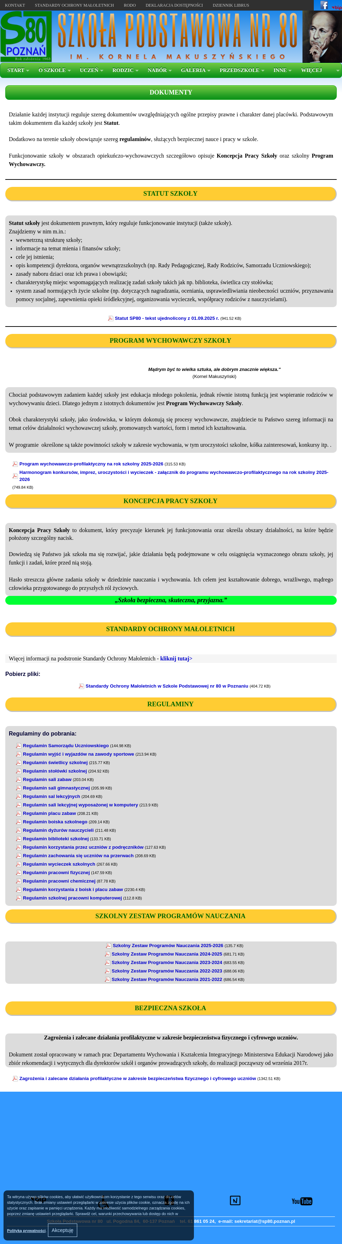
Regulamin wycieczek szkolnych (59, 864)
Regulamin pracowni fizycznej (56, 872)
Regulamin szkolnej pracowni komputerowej (72, 898)
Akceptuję (62, 1230)
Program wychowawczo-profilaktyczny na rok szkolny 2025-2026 (91, 463)
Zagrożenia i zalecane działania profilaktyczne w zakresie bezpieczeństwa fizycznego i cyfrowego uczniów (137, 1078)
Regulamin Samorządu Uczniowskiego (66, 745)
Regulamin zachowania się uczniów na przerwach (78, 855)
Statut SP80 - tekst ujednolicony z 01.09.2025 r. (167, 318)
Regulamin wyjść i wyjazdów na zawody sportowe (78, 754)
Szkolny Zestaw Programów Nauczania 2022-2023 (167, 971)
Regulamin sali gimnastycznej (56, 788)
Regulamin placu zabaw (49, 813)
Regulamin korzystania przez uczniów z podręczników (83, 847)
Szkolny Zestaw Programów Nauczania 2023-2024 (167, 962)
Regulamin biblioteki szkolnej (56, 838)
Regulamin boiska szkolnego (55, 821)
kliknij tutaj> (176, 658)
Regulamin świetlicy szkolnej (55, 762)
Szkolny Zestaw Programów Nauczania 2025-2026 (168, 945)
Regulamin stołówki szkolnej (55, 771)
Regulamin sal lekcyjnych (51, 796)
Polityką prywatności (26, 1230)
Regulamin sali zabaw (47, 779)
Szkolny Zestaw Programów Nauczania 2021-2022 (167, 979)
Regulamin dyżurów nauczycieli (58, 830)
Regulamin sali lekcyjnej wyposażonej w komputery (80, 804)
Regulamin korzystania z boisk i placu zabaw (73, 889)
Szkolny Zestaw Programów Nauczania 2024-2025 (167, 954)
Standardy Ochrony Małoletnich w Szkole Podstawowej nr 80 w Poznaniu (167, 686)
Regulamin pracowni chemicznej (59, 881)
